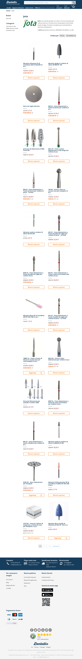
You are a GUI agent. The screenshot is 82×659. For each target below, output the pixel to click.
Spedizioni (27, 583)
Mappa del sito (10, 585)
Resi (25, 586)
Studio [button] (9, 8)
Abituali (66, 8)
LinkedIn (43, 630)
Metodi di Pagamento (30, 580)
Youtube (39, 630)
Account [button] (60, 8)
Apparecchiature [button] (18, 8)
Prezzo (62, 36)
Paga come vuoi (30, 560)
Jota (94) (8, 18)
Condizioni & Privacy (48, 580)
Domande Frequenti (30, 577)
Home (8, 11)
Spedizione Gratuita (49, 560)
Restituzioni (64, 560)
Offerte (37, 8)
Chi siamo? (9, 579)
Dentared (46, 630)
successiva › (56, 546)
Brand (42, 8)
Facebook (32, 630)
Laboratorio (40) (11, 26)
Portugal (42, 647)
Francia (36, 647)
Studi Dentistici (46, 577)
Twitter (35, 630)
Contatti (9, 560)
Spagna (48, 647)
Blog (7, 582)
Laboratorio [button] (30, 8)
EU (32, 647)
